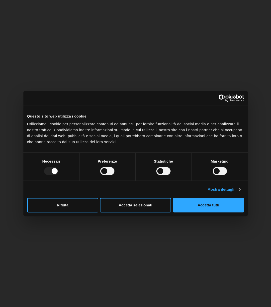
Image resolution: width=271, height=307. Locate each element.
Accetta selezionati (135, 205)
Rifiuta (63, 205)
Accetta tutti (208, 205)
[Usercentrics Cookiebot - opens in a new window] (222, 98)
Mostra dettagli (220, 189)
